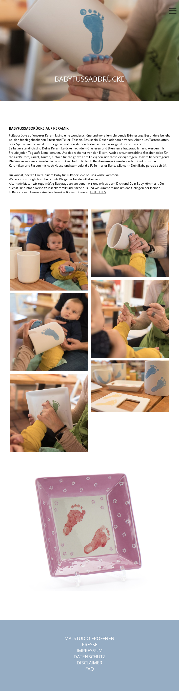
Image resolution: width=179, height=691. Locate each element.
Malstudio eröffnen (89, 638)
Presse (89, 644)
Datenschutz (89, 657)
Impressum (90, 650)
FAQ (89, 669)
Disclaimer (89, 663)
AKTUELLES (98, 192)
